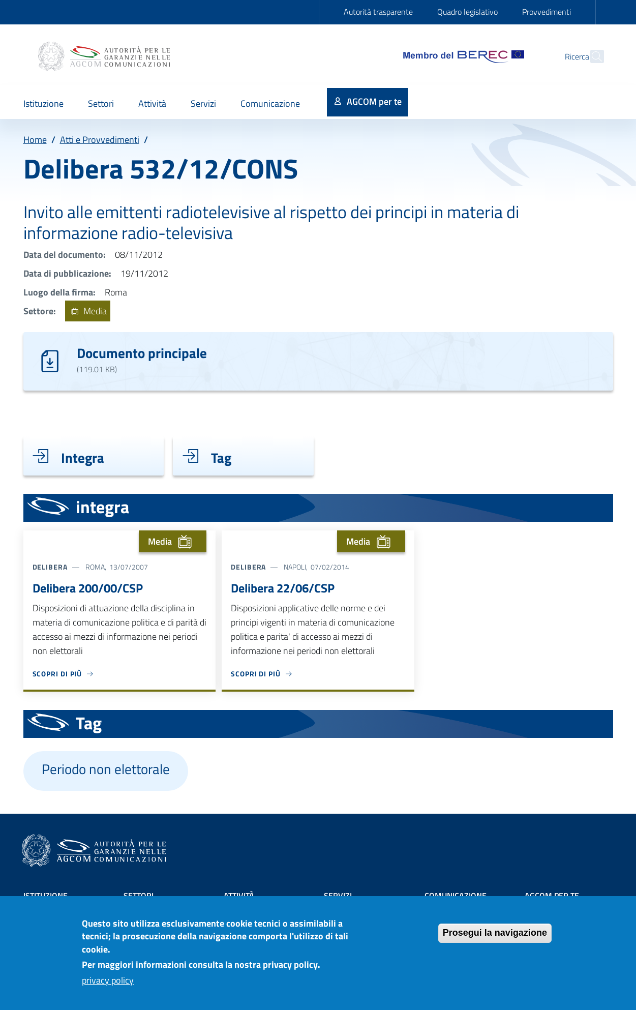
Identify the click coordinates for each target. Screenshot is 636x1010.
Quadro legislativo (467, 12)
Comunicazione (456, 895)
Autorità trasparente (378, 12)
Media (88, 311)
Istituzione (45, 895)
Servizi (338, 895)
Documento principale (142, 352)
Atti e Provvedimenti (99, 139)
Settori (139, 895)
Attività (239, 895)
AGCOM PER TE (552, 895)
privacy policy (108, 987)
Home (35, 139)
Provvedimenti (546, 12)
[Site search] (592, 56)
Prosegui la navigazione (495, 939)
